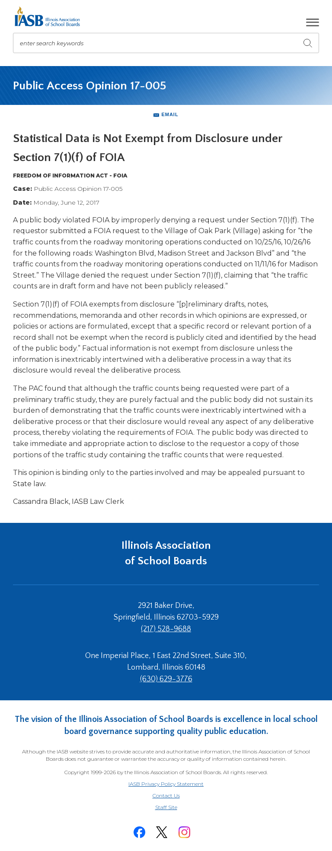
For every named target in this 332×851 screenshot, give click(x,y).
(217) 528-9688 (166, 629)
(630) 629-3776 (166, 679)
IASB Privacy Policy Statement (166, 784)
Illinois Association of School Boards (166, 553)
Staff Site (176, 807)
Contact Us (166, 795)
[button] (312, 22)
